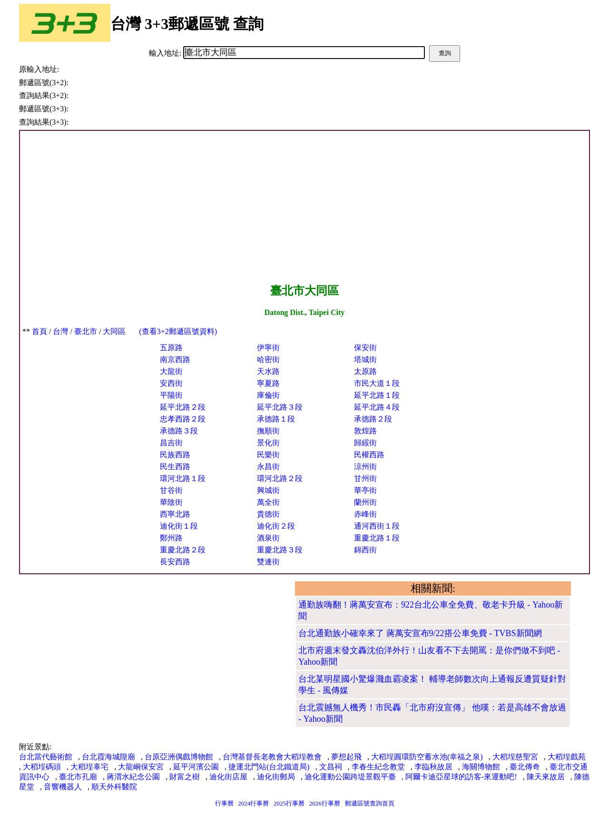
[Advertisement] (304, 207)
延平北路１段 (377, 395)
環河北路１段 (183, 478)
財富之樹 (184, 777)
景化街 (268, 443)
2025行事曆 (289, 803)
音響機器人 (63, 787)
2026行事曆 (324, 803)
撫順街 (268, 431)
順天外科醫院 (114, 787)
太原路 (365, 371)
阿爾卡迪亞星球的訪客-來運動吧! (461, 777)
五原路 (171, 348)
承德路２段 (373, 419)
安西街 (171, 383)
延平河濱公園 (196, 767)
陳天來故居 (546, 777)
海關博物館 (481, 767)
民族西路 (175, 455)
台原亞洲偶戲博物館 (179, 757)
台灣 (60, 331)
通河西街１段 (377, 526)
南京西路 (175, 359)
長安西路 (175, 562)
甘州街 (365, 478)
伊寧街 (268, 348)
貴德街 (268, 514)
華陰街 (171, 502)
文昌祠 (330, 767)
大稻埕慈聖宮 (515, 757)
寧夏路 (268, 383)
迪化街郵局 (276, 777)
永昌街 (268, 466)
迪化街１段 (179, 526)
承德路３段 (179, 431)
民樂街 (268, 455)
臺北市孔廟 (78, 777)
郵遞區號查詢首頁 (369, 803)
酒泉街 (268, 538)
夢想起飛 (346, 757)
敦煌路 (365, 431)
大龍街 (171, 371)
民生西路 (175, 466)
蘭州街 (365, 502)
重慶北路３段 (280, 550)
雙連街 (268, 562)
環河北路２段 (280, 478)
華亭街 (365, 490)
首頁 (39, 331)
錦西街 (365, 550)
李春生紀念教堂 (378, 767)
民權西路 (369, 455)
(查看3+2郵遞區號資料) (178, 331)
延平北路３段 (280, 407)
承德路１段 (276, 419)
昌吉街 (171, 443)
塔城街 (365, 359)
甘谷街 (171, 490)
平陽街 (171, 395)
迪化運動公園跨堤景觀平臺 (350, 777)
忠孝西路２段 (183, 419)
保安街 (365, 348)
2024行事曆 (253, 803)
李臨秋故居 (433, 767)
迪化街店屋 (228, 777)
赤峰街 (365, 514)
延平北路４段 (377, 407)
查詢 (445, 53)
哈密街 (268, 359)
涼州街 (365, 466)
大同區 (114, 331)
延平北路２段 (183, 407)
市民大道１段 (377, 383)
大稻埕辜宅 (89, 767)
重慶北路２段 (183, 550)
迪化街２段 (276, 526)
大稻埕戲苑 (567, 757)
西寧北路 (175, 514)
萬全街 (268, 502)
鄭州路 (171, 538)
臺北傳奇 (525, 767)
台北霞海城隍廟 (108, 757)
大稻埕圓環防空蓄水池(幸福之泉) (427, 757)
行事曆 (224, 803)
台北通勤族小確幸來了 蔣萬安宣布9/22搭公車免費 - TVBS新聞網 (420, 633)
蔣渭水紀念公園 (133, 777)
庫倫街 (268, 395)
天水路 (268, 371)
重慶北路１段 (377, 538)
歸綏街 (365, 443)
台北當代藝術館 (45, 757)
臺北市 (85, 331)
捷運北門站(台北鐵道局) (269, 767)
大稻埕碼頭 (42, 767)
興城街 (268, 490)
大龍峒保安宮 (141, 767)
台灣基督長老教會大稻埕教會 (272, 757)
